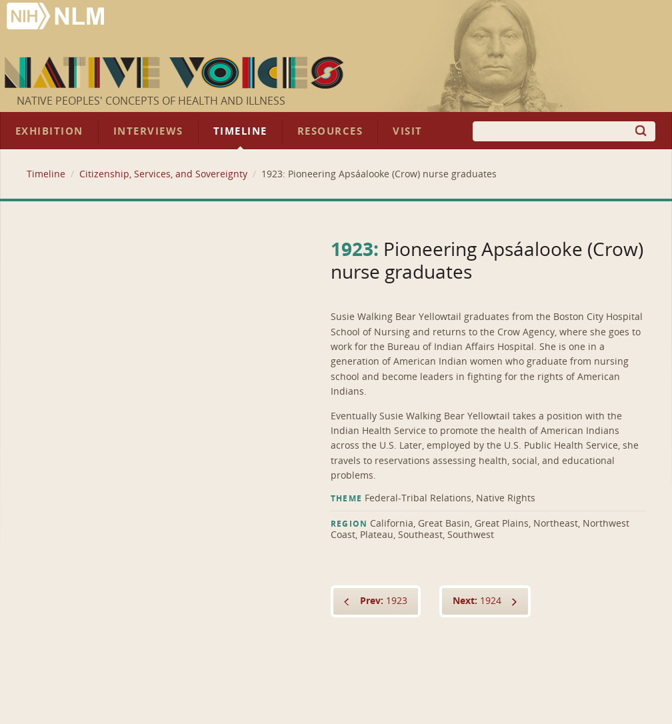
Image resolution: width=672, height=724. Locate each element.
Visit (408, 131)
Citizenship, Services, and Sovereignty (163, 174)
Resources (330, 131)
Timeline (240, 131)
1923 (383, 601)
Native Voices (175, 73)
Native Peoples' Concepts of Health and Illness (151, 101)
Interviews (148, 131)
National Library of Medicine (56, 18)
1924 (477, 601)
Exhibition (49, 131)
